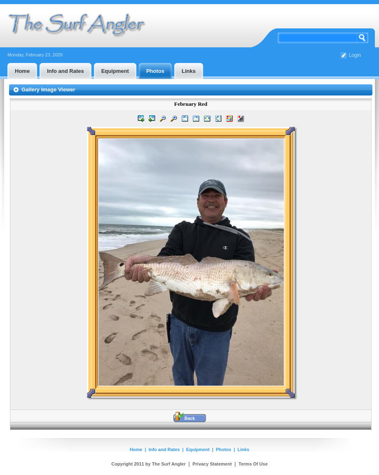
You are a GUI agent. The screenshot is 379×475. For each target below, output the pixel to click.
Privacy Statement (212, 463)
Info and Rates (164, 449)
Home (136, 449)
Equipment (198, 449)
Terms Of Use (253, 463)
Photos (223, 449)
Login (355, 55)
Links (244, 449)
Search (362, 38)
